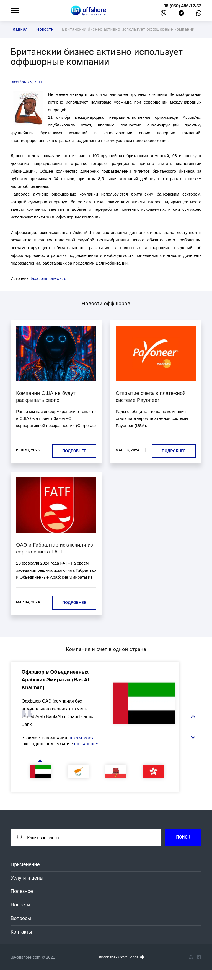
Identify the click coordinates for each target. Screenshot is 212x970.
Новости (20, 905)
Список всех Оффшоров (120, 957)
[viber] (163, 14)
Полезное (22, 891)
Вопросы (21, 918)
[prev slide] (193, 718)
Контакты (21, 932)
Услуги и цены (27, 878)
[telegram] (181, 14)
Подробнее (74, 451)
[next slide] (193, 735)
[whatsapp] (198, 14)
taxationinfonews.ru (48, 278)
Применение (25, 864)
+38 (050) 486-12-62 (181, 6)
